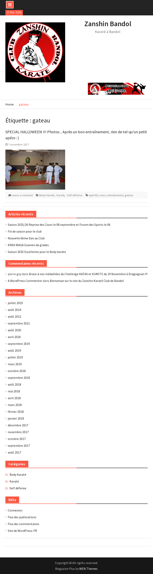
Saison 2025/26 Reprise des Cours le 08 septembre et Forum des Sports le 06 (59, 225)
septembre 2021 (19, 323)
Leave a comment (22, 195)
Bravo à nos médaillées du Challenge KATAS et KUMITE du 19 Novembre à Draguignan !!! (88, 274)
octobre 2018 (17, 371)
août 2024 (14, 310)
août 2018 (14, 384)
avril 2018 (14, 398)
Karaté (61, 195)
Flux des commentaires (23, 524)
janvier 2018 (16, 418)
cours (102, 195)
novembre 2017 (18, 432)
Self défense (74, 195)
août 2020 (14, 330)
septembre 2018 (19, 378)
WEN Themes (88, 569)
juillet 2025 (15, 303)
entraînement (115, 195)
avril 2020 (14, 337)
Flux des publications (22, 517)
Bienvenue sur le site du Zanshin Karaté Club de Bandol (87, 281)
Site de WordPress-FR (22, 531)
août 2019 (14, 350)
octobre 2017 (17, 439)
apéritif (93, 195)
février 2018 (16, 412)
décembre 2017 (18, 425)
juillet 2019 (15, 357)
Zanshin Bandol (107, 23)
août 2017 (14, 452)
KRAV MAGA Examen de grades (28, 245)
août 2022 (14, 316)
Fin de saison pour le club (25, 231)
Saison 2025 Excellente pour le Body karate (37, 252)
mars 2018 (15, 405)
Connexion (15, 510)
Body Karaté (46, 195)
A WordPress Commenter (25, 281)
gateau (129, 195)
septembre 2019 (19, 344)
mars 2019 (15, 364)
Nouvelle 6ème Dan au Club (26, 238)
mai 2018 (14, 391)
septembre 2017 (19, 446)
